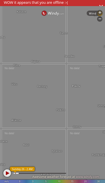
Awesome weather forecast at (65, 177)
